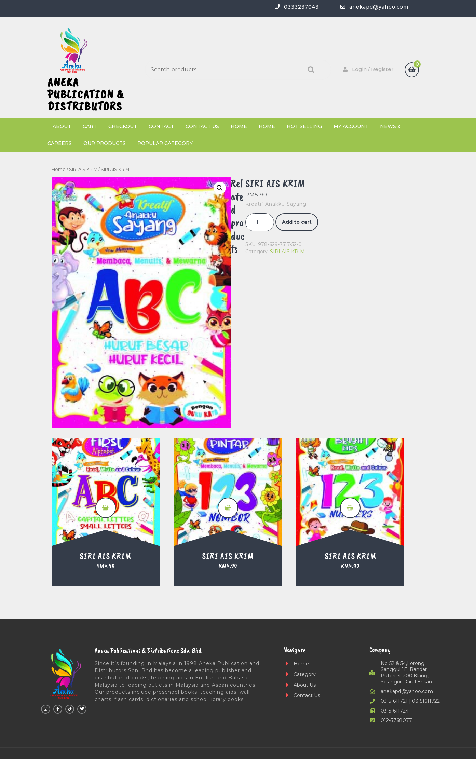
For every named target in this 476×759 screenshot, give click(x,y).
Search (309, 70)
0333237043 (301, 7)
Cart (90, 126)
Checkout (122, 126)
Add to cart (297, 222)
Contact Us (202, 126)
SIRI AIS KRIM (83, 169)
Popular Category (165, 143)
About (62, 126)
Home (239, 126)
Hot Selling (304, 126)
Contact (161, 126)
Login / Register (368, 69)
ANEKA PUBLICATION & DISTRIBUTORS (85, 94)
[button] (220, 188)
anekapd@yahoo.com (378, 7)
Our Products (104, 143)
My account (351, 126)
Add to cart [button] (105, 508)
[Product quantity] (259, 222)
